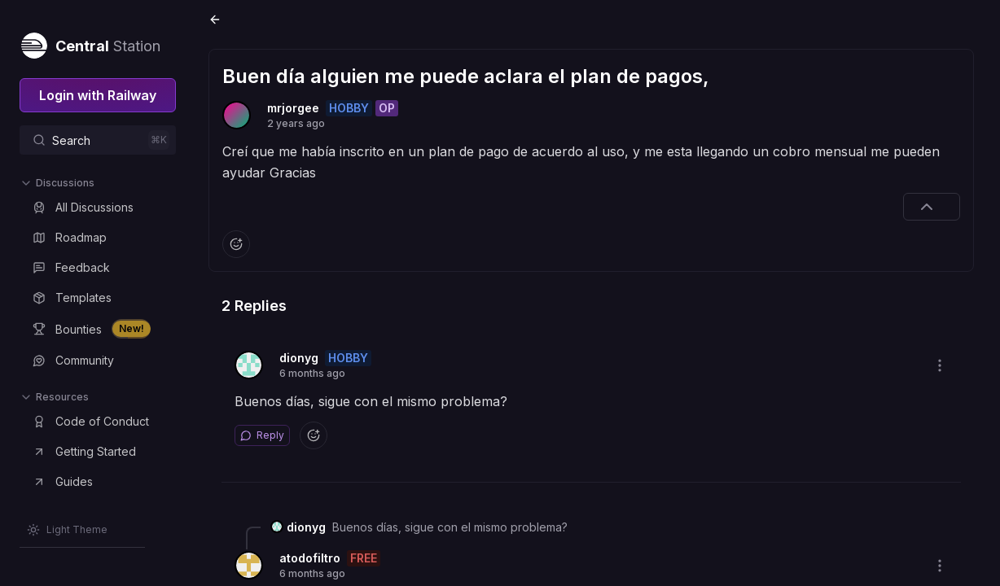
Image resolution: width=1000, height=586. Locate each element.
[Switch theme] (67, 530)
